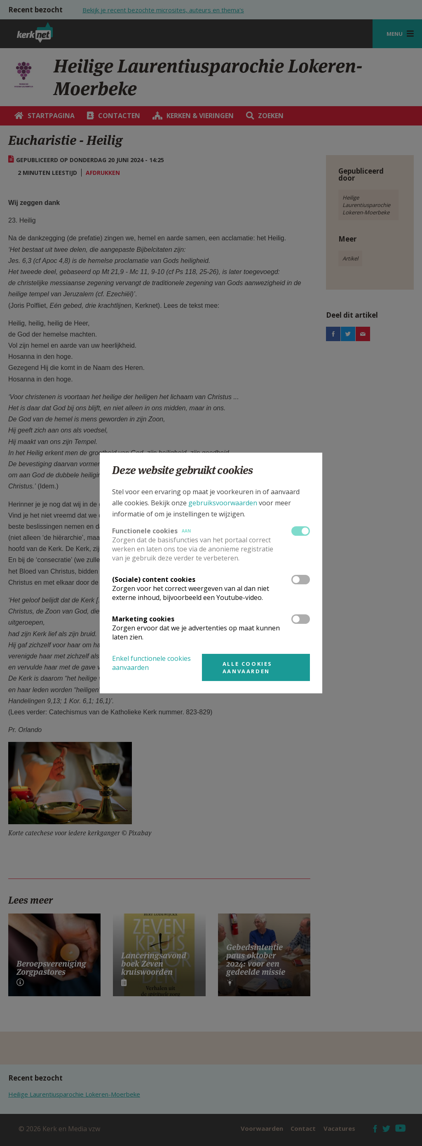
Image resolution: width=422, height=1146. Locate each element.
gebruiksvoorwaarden (222, 502)
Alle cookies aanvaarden (247, 667)
